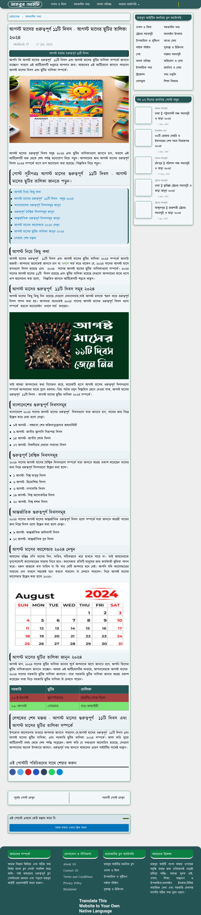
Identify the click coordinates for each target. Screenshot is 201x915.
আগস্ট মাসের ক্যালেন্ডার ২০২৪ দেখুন (37, 225)
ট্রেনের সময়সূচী (161, 180)
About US (69, 864)
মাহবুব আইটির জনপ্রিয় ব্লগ (119, 864)
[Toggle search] (189, 4)
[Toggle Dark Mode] (183, 4)
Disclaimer (70, 889)
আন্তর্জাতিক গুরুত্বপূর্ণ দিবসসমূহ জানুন (37, 218)
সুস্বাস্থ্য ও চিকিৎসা (113, 889)
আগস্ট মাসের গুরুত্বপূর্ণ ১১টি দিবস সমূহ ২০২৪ (44, 198)
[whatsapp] (168, 4)
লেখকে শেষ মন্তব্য (25, 238)
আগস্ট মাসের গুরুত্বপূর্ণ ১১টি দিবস (69, 53)
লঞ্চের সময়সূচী (161, 108)
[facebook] (161, 4)
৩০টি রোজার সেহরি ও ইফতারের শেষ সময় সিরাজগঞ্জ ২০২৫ (172, 141)
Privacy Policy (72, 883)
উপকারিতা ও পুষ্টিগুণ (115, 877)
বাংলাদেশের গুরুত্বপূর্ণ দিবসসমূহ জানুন (37, 205)
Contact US (70, 870)
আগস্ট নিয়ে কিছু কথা (27, 192)
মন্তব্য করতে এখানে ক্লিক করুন (69, 828)
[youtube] (174, 4)
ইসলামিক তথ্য (160, 131)
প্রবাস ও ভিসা (111, 870)
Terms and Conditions (77, 877)
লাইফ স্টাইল (111, 883)
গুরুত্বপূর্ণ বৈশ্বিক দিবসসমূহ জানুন (34, 212)
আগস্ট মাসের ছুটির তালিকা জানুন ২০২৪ (39, 231)
